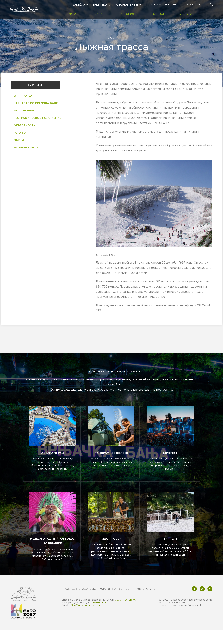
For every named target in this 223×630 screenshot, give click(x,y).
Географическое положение (37, 118)
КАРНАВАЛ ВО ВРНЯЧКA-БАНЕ (36, 103)
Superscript (194, 605)
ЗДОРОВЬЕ (101, 14)
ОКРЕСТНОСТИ (156, 14)
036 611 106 (121, 599)
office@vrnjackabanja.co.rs (84, 605)
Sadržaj (78, 4)
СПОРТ (208, 14)
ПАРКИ (19, 140)
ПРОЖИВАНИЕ (71, 14)
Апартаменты (127, 4)
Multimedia (100, 4)
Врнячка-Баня (25, 95)
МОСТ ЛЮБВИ (24, 110)
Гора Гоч (21, 132)
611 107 (132, 599)
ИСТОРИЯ (127, 14)
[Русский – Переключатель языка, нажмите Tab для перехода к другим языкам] (193, 5)
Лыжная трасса (26, 147)
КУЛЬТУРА (185, 14)
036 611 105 (169, 4)
